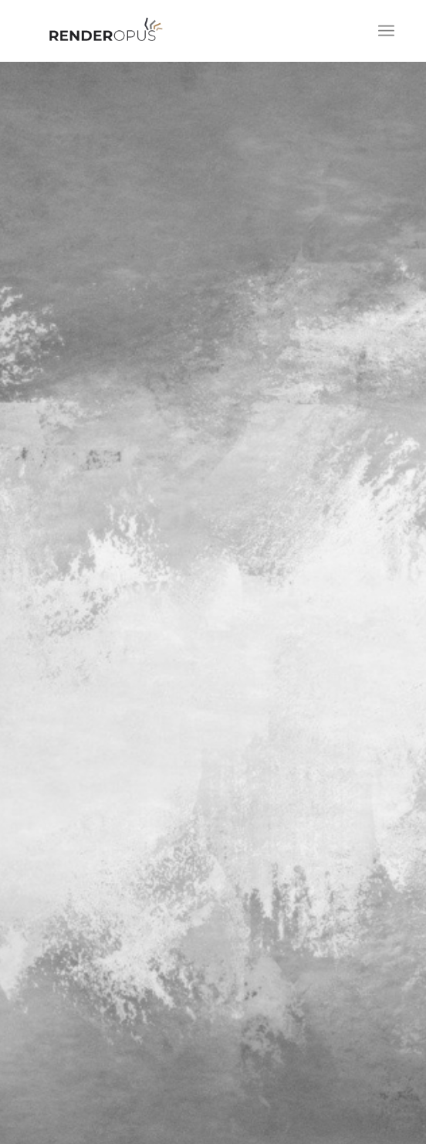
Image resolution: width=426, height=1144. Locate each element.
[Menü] (386, 30)
